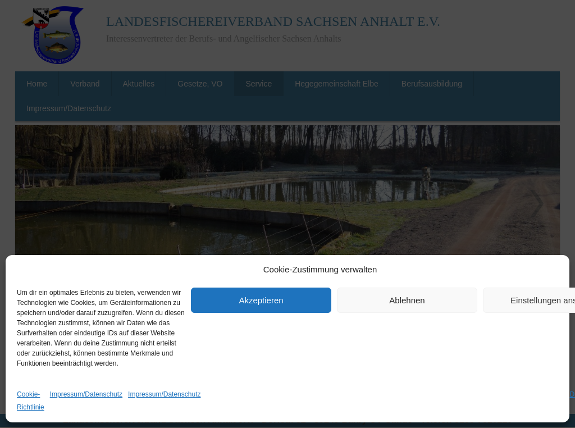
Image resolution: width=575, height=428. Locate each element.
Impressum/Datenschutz (86, 394)
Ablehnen (407, 300)
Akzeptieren (261, 300)
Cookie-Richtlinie (30, 400)
